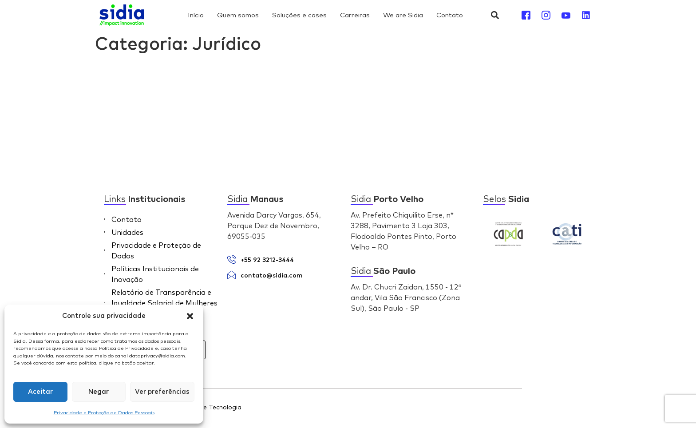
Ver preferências (162, 391)
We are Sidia (403, 15)
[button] (190, 316)
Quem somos (238, 15)
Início (196, 15)
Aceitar (40, 391)
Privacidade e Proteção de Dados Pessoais (104, 412)
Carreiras (355, 15)
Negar (98, 391)
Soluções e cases (299, 15)
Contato (449, 15)
